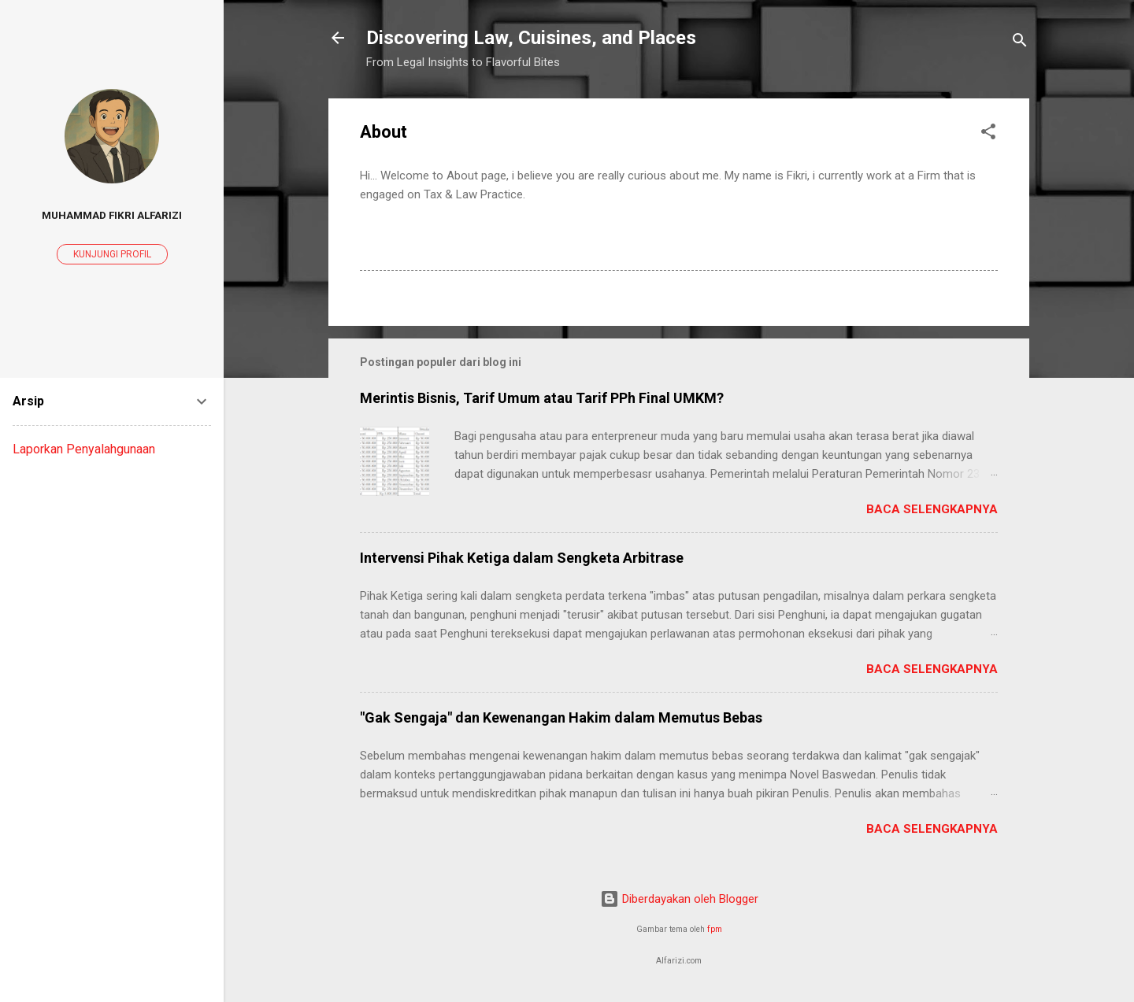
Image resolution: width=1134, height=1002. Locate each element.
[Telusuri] (1019, 43)
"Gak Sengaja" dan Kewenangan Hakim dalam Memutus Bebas (561, 717)
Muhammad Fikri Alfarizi (112, 215)
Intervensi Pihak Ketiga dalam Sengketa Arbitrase (522, 557)
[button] (988, 134)
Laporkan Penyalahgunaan (84, 449)
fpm (714, 929)
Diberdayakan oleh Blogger (679, 899)
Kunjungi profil (112, 254)
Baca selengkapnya (932, 509)
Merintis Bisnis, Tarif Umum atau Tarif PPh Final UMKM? (542, 398)
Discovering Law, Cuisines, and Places (531, 38)
